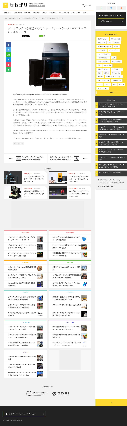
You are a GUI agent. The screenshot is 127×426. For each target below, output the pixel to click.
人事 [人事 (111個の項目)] (114, 58)
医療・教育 (36, 13)
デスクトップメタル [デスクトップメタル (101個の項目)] (103, 61)
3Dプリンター (8, 13)
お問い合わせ (106, 21)
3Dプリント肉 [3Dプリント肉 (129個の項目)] (101, 50)
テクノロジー (53, 13)
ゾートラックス (18, 143)
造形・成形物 (18, 13)
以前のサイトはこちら (106, 186)
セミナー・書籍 (76, 13)
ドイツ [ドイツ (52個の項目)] (99, 84)
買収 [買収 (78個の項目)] (99, 65)
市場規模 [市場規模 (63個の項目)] (106, 73)
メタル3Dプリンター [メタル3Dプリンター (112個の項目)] (103, 58)
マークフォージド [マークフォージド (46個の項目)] (102, 88)
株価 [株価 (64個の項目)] (99, 73)
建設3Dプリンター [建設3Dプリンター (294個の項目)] (103, 39)
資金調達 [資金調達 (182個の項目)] (117, 42)
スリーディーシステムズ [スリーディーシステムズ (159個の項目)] (104, 46)
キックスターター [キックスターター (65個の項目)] (117, 69)
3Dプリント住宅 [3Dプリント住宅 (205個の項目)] (115, 39)
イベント (85, 13)
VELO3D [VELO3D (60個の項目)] (100, 76)
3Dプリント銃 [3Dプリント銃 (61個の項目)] (116, 73)
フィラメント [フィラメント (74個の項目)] (107, 65)
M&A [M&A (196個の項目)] (110, 42)
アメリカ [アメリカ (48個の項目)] (121, 84)
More (111, 92)
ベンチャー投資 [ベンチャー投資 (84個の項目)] (116, 61)
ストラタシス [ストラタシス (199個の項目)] (101, 42)
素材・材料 (27, 13)
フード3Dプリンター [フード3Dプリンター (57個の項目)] (103, 80)
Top (6, 18)
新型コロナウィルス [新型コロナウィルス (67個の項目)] (103, 69)
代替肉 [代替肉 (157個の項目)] (116, 46)
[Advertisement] (48, 215)
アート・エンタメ (64, 13)
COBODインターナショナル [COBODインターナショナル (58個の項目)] (113, 76)
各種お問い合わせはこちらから (20, 414)
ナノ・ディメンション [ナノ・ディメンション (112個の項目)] (104, 54)
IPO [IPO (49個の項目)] (114, 84)
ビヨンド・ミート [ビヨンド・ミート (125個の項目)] (113, 50)
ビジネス (44, 13)
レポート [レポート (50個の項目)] (107, 84)
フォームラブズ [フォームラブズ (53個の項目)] (117, 80)
